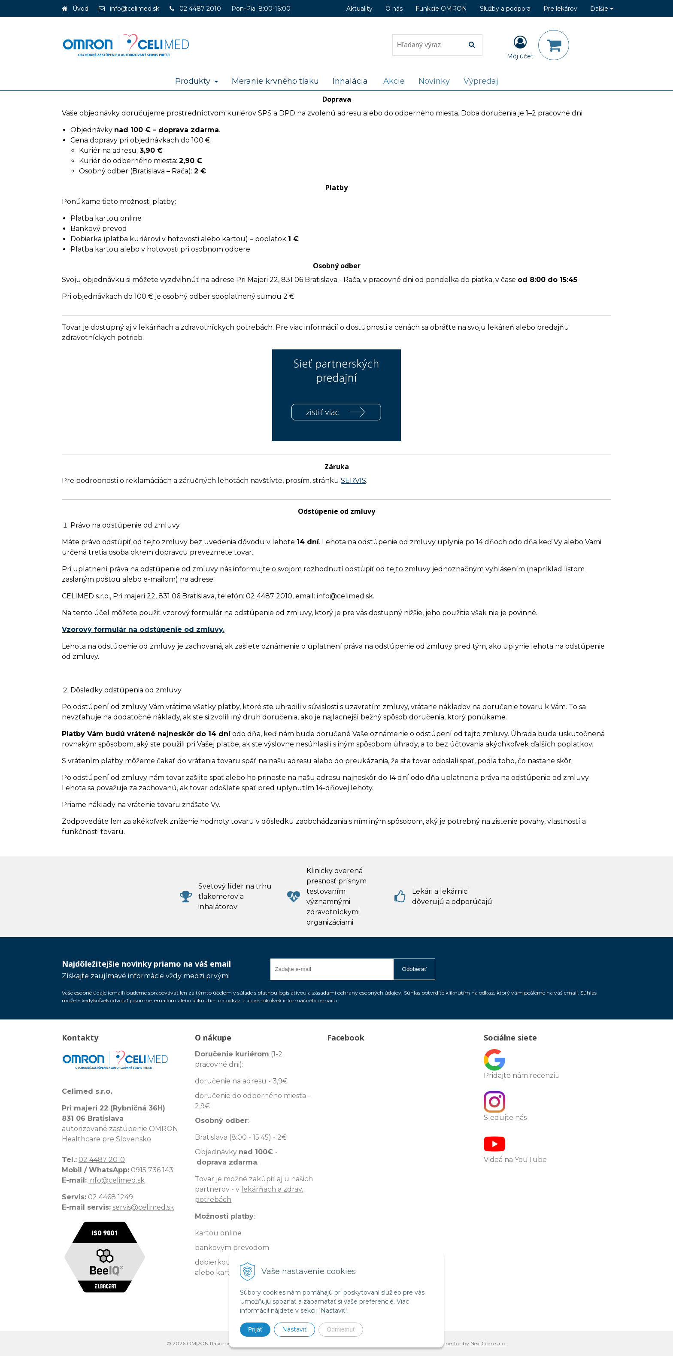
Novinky (434, 81)
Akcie (394, 81)
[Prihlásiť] (520, 47)
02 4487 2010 (200, 8)
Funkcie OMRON (441, 8)
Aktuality (359, 8)
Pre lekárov (560, 8)
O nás (394, 8)
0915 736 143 (152, 1170)
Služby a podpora (505, 8)
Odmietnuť (341, 1329)
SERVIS (353, 480)
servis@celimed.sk (143, 1207)
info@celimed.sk (134, 8)
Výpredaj (481, 81)
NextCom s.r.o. (488, 1343)
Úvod (80, 8)
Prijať (255, 1329)
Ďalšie (601, 8)
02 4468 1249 (110, 1197)
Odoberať (414, 969)
